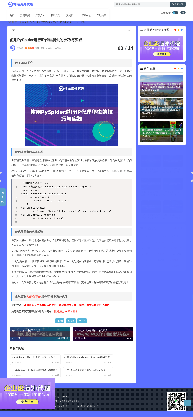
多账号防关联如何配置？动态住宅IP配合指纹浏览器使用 (173, 171)
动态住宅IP (34, 297)
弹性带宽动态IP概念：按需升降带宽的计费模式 (173, 216)
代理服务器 (148, 248)
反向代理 (162, 266)
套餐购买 (22, 12)
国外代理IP (148, 266)
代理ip (177, 236)
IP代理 (177, 242)
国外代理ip (177, 260)
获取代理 (52, 12)
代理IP (148, 236)
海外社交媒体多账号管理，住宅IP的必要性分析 (151, 194)
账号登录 (73, 311)
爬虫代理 (177, 254)
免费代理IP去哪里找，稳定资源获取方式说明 (151, 171)
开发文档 (37, 12)
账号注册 (59, 311)
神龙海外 (25, 48)
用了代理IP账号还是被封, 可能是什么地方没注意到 (172, 194)
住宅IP (148, 260)
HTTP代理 (177, 248)
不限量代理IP (163, 260)
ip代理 (162, 248)
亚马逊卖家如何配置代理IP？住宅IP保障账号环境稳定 (151, 216)
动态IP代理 (148, 242)
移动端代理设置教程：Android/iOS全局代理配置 (161, 134)
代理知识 (96, 12)
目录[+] (2, 197)
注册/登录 (166, 12)
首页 (9, 12)
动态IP (162, 236)
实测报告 (66, 12)
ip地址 (177, 266)
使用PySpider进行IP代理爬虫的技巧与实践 (63, 21)
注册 (60, 321)
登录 (71, 321)
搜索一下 (177, 4)
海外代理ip (163, 254)
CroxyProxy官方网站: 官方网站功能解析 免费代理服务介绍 (161, 89)
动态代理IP (148, 254)
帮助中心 (81, 12)
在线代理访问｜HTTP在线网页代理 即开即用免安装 (161, 112)
